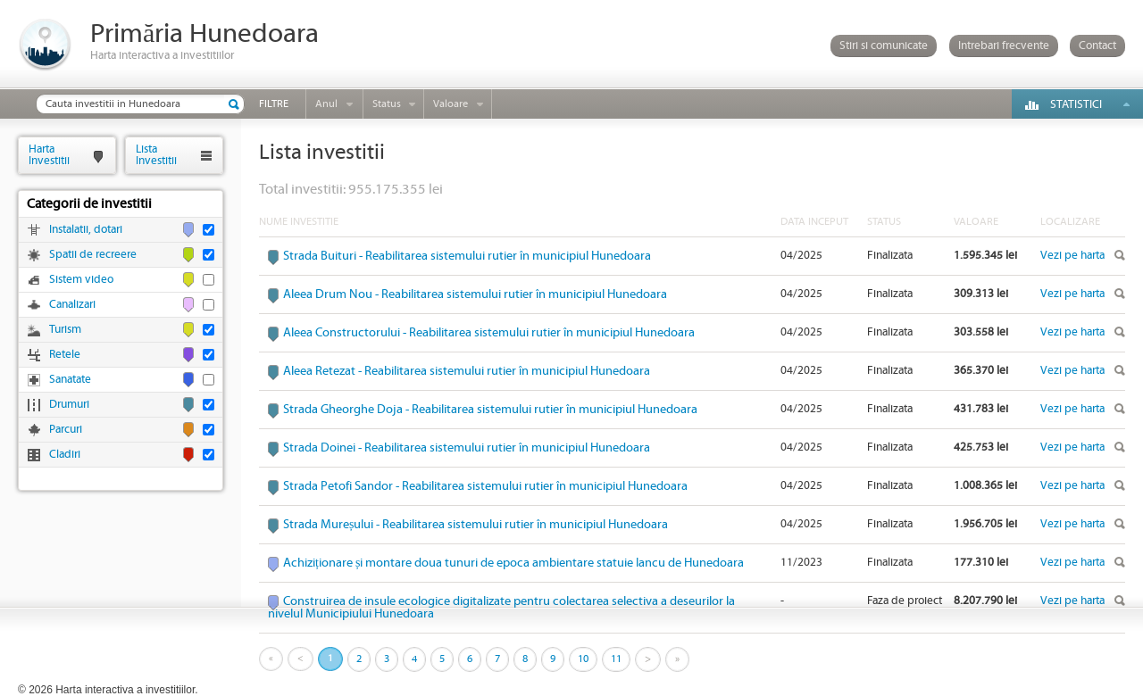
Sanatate (70, 379)
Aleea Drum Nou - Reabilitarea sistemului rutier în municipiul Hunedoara (475, 294)
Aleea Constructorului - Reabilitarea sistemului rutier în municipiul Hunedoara (489, 333)
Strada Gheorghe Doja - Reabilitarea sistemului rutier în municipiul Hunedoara (490, 409)
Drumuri (69, 404)
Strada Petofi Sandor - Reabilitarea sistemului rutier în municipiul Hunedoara (485, 486)
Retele (64, 354)
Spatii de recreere (93, 254)
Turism (65, 329)
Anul (326, 104)
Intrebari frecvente (1003, 46)
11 (616, 659)
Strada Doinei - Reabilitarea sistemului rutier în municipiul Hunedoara (466, 448)
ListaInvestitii (156, 155)
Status (386, 104)
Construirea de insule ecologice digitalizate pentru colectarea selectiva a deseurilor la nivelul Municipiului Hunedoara (501, 607)
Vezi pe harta (1072, 255)
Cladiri (64, 454)
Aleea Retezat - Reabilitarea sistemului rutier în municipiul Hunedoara (466, 371)
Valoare (450, 104)
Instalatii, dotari (85, 229)
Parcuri (65, 429)
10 (583, 659)
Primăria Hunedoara (204, 34)
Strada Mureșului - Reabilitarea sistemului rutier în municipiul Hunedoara (475, 524)
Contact (1097, 46)
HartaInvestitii (49, 155)
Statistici (1076, 105)
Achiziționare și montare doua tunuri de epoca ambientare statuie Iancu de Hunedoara (513, 563)
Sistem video (81, 279)
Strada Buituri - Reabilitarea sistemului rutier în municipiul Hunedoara (467, 256)
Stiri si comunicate (883, 46)
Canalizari (72, 304)
